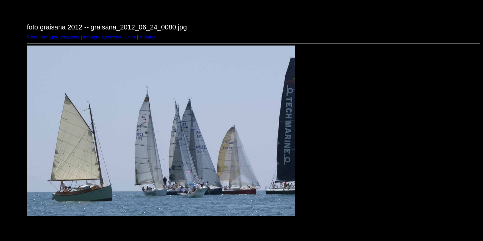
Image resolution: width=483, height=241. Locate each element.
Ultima (130, 37)
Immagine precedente (60, 37)
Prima (32, 37)
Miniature (147, 37)
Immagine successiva (102, 37)
